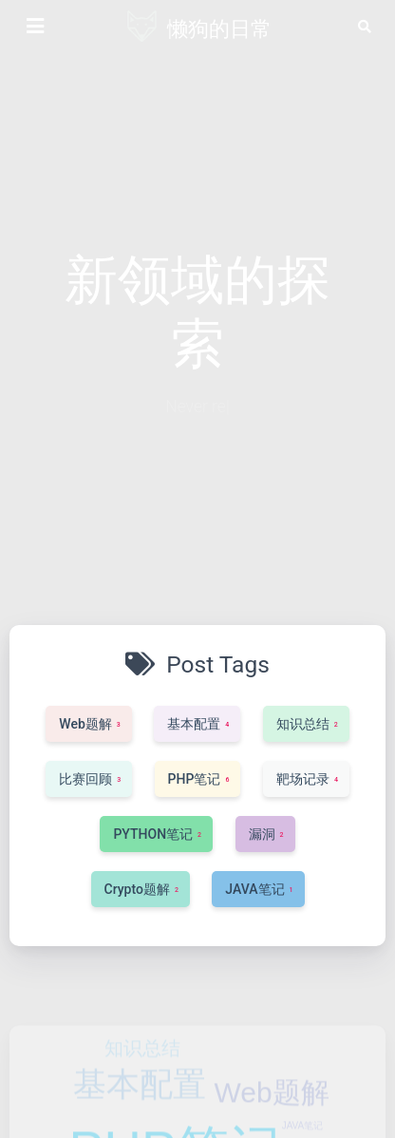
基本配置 (139, 1105)
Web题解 (271, 1113)
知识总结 (142, 1069)
